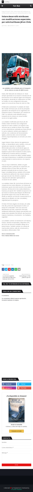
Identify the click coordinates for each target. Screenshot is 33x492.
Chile (12, 11)
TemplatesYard (17, 488)
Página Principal (6, 11)
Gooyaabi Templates (16, 489)
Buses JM (7, 265)
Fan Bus (16, 6)
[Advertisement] (16, 40)
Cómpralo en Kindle (16, 431)
